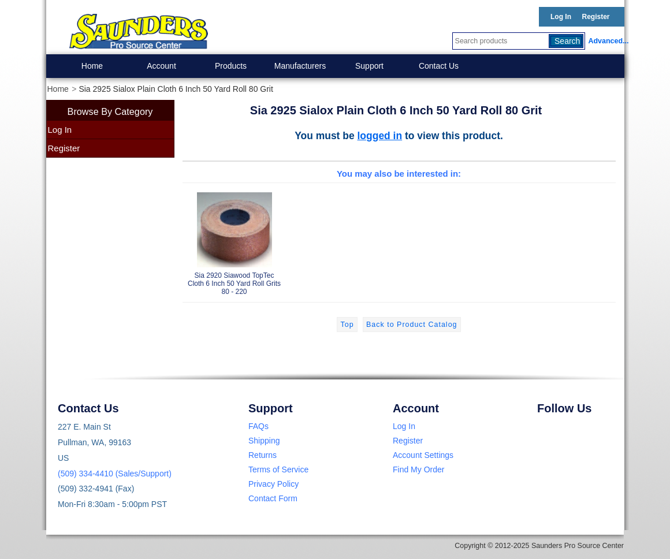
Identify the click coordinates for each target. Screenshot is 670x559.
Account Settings (423, 455)
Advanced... (606, 41)
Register (595, 17)
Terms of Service (278, 469)
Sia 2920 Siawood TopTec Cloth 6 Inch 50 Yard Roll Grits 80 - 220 (234, 242)
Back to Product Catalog (411, 325)
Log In (560, 17)
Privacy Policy (273, 484)
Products (231, 65)
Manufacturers (300, 65)
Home (92, 65)
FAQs (258, 426)
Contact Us (439, 65)
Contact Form (272, 498)
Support (369, 65)
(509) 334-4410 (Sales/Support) (115, 473)
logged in (380, 135)
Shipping (264, 440)
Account (161, 65)
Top (346, 325)
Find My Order (418, 469)
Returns (262, 455)
